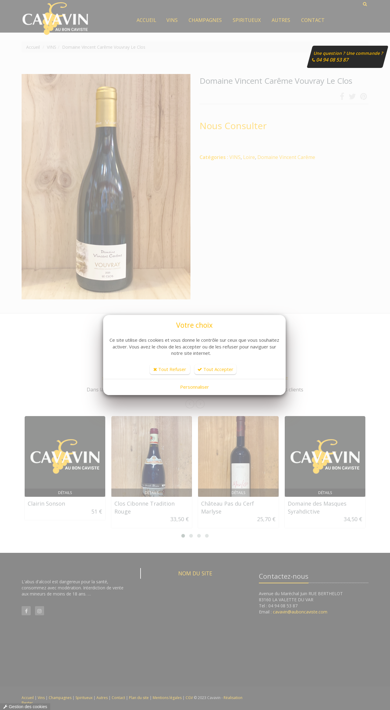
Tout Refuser (169, 369)
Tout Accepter (215, 369)
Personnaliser (194, 387)
